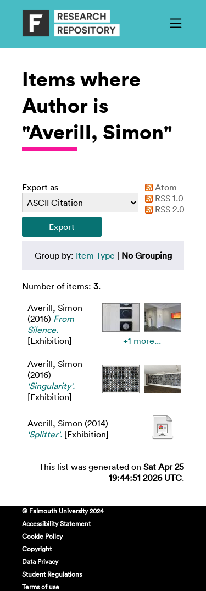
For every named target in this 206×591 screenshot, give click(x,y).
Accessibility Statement (56, 523)
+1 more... (142, 340)
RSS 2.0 (163, 209)
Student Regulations (52, 574)
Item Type (95, 255)
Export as (40, 187)
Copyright (37, 549)
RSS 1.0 (162, 198)
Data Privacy (40, 561)
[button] (62, 227)
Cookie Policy (42, 536)
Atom (159, 187)
